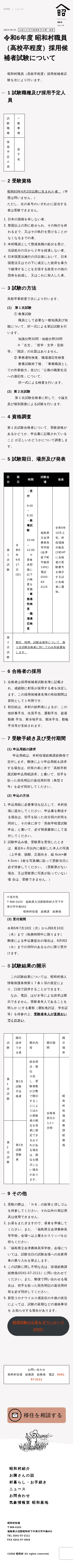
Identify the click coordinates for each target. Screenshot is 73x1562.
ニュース (19, 9)
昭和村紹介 (19, 1469)
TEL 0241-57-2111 (18, 1535)
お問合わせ (19, 1496)
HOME (7, 9)
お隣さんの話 (22, 1475)
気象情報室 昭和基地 (29, 1502)
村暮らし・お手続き (28, 1482)
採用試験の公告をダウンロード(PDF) (38, 1326)
